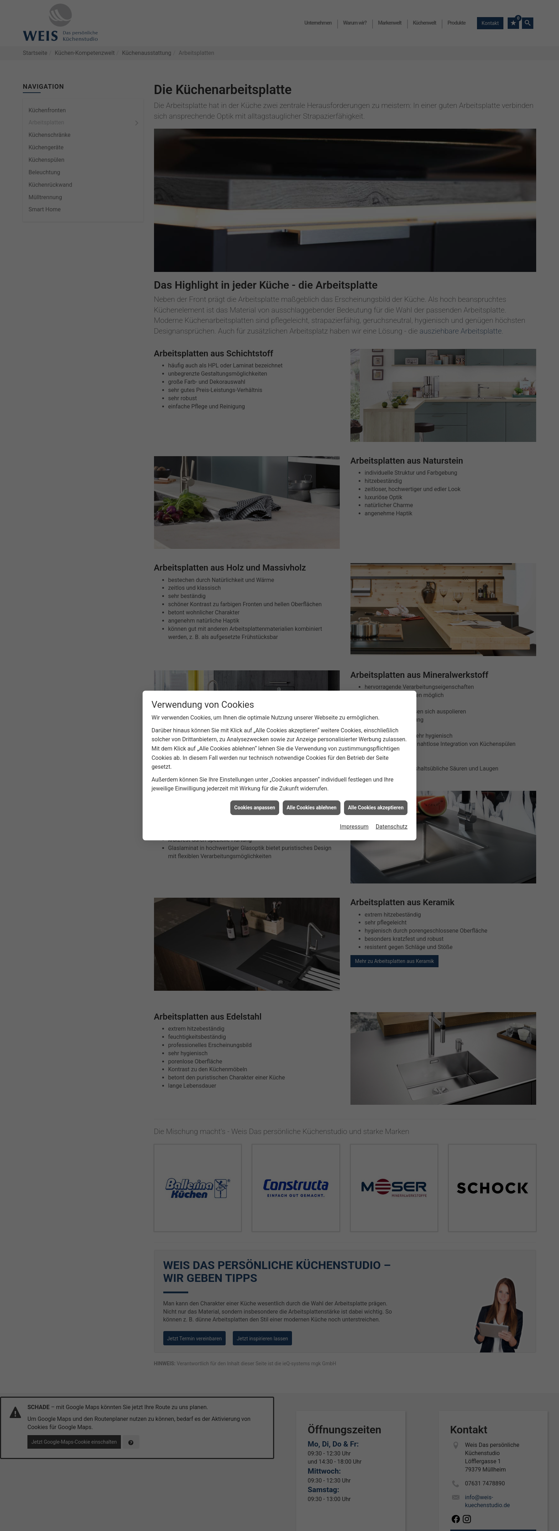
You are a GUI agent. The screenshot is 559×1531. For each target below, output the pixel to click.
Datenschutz (391, 826)
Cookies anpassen (254, 807)
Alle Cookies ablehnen (312, 807)
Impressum (354, 826)
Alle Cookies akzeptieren (376, 807)
